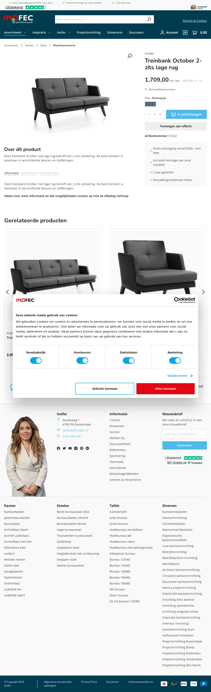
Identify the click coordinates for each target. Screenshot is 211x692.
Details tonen (177, 375)
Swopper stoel (66, 559)
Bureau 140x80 (120, 571)
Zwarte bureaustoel (70, 565)
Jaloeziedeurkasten (17, 518)
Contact (115, 420)
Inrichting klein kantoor (178, 600)
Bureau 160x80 (120, 577)
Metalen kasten (14, 559)
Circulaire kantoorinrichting (181, 576)
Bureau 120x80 (120, 565)
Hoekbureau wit (120, 536)
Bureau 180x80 (120, 583)
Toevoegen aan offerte (176, 126)
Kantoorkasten (14, 512)
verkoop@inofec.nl (75, 430)
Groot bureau (119, 524)
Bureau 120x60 (120, 559)
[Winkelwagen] (198, 32)
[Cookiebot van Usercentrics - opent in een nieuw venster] (177, 300)
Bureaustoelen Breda (71, 524)
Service (115, 432)
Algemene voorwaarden (58, 682)
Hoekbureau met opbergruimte (131, 547)
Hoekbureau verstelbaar (126, 530)
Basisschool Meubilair (177, 530)
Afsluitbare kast (15, 547)
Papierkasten (13, 577)
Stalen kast (11, 565)
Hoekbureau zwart (122, 542)
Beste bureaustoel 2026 (73, 512)
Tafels (114, 505)
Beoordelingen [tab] (49, 173)
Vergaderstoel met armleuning (78, 553)
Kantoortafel (118, 512)
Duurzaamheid (120, 444)
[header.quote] (185, 32)
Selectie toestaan (105, 388)
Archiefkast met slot (18, 542)
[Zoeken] (149, 19)
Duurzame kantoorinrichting (182, 582)
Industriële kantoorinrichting (182, 594)
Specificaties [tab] (29, 173)
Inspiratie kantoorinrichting (181, 617)
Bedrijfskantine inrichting (180, 558)
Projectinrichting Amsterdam (182, 659)
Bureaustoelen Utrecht (72, 518)
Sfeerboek (116, 462)
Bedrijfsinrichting (174, 552)
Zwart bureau (119, 595)
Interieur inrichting (175, 623)
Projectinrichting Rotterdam (181, 653)
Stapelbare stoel (68, 547)
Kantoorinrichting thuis (178, 629)
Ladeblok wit (12, 589)
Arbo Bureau (118, 518)
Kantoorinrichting (174, 518)
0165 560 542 (72, 436)
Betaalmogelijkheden (124, 474)
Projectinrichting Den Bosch (181, 665)
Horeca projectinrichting (179, 588)
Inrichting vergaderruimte (180, 611)
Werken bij (117, 438)
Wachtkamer (171, 564)
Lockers (9, 553)
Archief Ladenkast (16, 536)
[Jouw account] (169, 32)
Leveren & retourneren (125, 480)
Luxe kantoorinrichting (177, 546)
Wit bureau (117, 589)
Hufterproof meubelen (177, 635)
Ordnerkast (12, 583)
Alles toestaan (165, 388)
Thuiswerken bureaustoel (74, 536)
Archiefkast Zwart (16, 530)
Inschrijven (184, 445)
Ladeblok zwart (14, 595)
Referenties (117, 450)
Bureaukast (12, 524)
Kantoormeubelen (174, 512)
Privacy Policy (89, 682)
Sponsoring (117, 456)
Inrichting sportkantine (178, 605)
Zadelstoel (64, 542)
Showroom (117, 426)
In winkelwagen (186, 114)
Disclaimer (113, 682)
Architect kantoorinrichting (180, 570)
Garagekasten (13, 571)
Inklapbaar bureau (122, 553)
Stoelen (63, 505)
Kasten (10, 505)
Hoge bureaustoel (69, 530)
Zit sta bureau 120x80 (124, 601)
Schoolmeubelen (173, 524)
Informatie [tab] (11, 173)
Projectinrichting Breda (178, 647)
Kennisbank (118, 468)
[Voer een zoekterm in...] (99, 19)
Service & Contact (195, 21)
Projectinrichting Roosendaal (182, 641)
